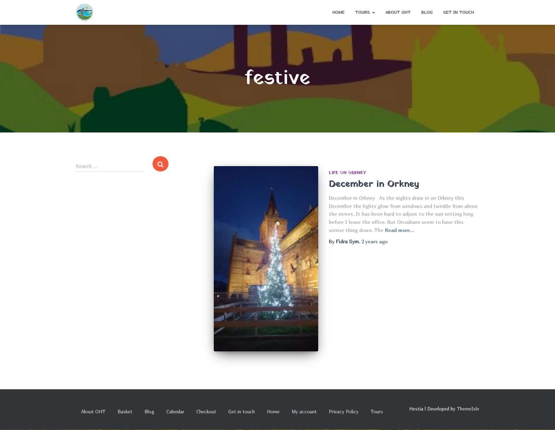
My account (304, 411)
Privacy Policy (344, 411)
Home (338, 12)
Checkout (206, 411)
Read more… (399, 230)
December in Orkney (374, 184)
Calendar (175, 411)
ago (374, 241)
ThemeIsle (468, 409)
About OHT (398, 12)
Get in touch (458, 12)
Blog (427, 12)
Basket (125, 411)
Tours (365, 12)
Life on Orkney (347, 173)
